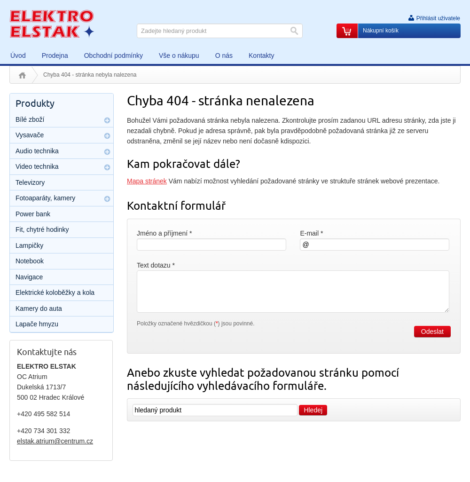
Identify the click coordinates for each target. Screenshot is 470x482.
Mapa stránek (147, 181)
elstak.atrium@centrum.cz (55, 441)
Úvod (22, 75)
